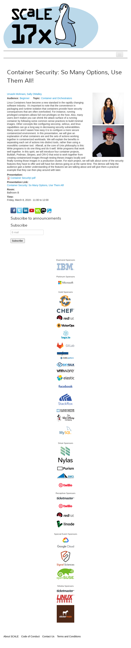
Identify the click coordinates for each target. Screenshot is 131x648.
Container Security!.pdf (23, 177)
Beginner (25, 98)
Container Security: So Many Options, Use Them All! (35, 185)
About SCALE (11, 636)
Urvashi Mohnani (16, 94)
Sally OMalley (34, 94)
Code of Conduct (30, 636)
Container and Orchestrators (56, 98)
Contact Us (48, 636)
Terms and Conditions (69, 636)
